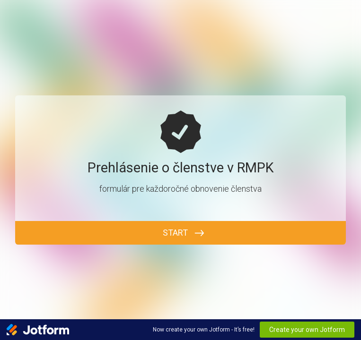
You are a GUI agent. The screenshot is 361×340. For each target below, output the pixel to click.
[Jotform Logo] (38, 329)
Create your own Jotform (307, 329)
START (175, 233)
